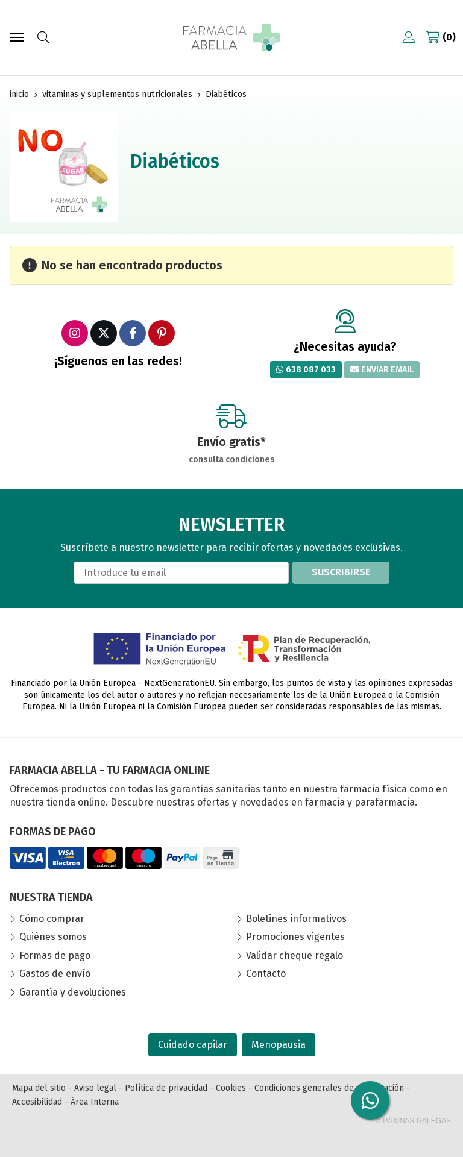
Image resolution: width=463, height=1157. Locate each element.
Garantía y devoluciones (72, 992)
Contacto (266, 973)
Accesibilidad (37, 1102)
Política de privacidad (166, 1088)
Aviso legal (95, 1088)
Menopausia (278, 1044)
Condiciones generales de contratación (329, 1088)
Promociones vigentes (295, 936)
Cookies (231, 1088)
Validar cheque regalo (294, 955)
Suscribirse (341, 572)
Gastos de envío (54, 973)
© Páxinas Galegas (413, 1121)
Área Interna (95, 1102)
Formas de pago (54, 955)
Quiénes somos (53, 936)
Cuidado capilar (192, 1044)
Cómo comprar (51, 918)
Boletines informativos (296, 918)
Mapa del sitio (39, 1088)
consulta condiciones (232, 460)
